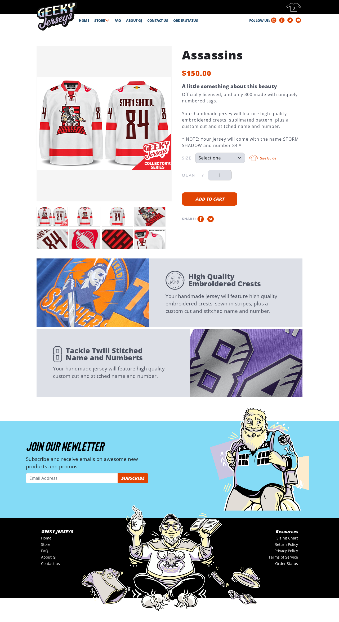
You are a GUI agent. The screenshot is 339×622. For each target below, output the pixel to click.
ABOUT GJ (134, 20)
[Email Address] (72, 478)
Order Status (286, 563)
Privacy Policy (286, 550)
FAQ (117, 20)
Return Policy (286, 544)
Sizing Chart (287, 538)
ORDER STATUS (185, 20)
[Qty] (220, 175)
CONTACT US (157, 20)
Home (46, 538)
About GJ (48, 557)
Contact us (50, 563)
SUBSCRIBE (132, 478)
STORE (101, 20)
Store (45, 544)
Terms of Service (283, 557)
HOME (84, 20)
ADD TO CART (209, 199)
